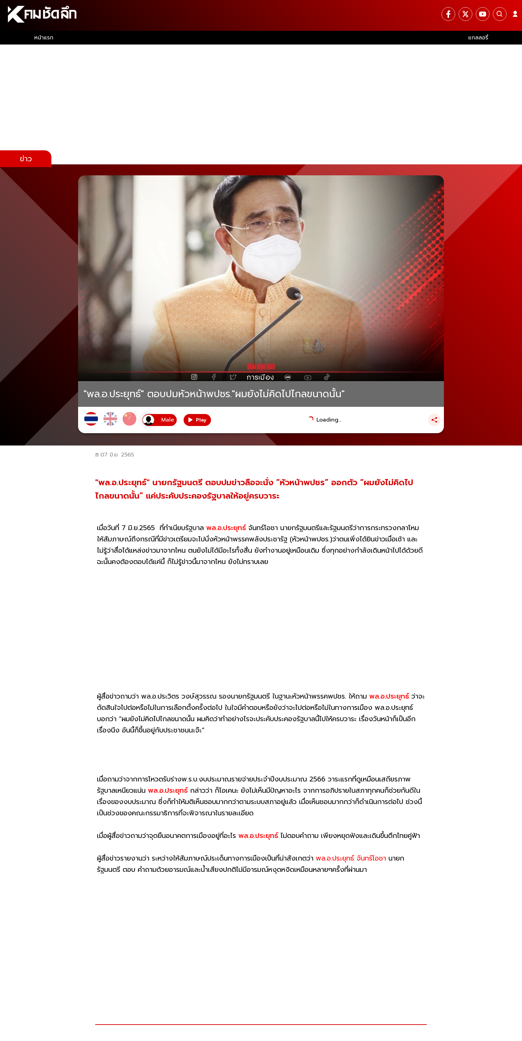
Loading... (328, 420)
